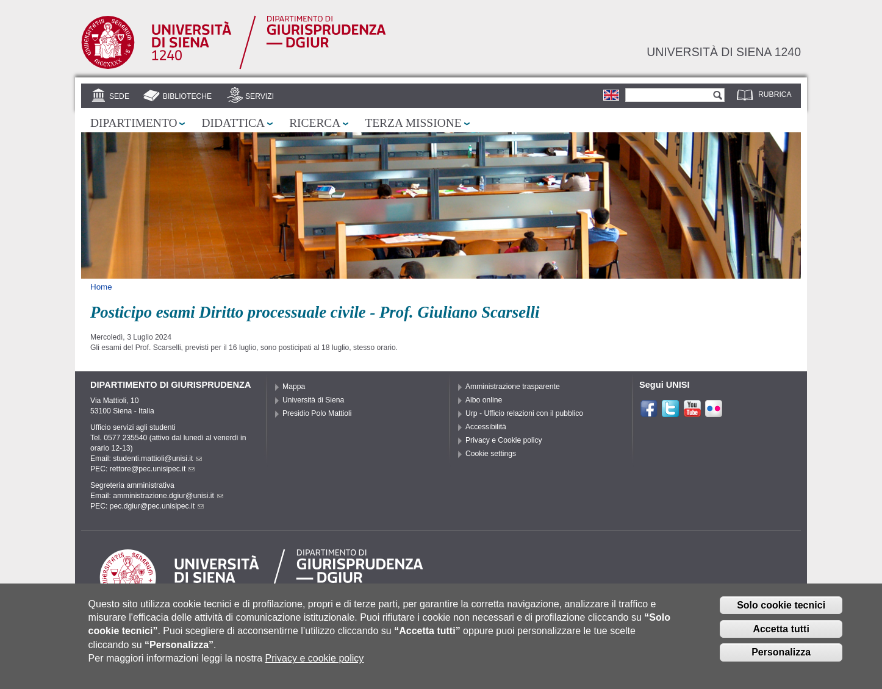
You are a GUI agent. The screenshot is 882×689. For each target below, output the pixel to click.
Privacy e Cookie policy (503, 440)
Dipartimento (133, 122)
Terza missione (413, 122)
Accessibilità (485, 427)
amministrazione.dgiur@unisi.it (168, 495)
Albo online (483, 400)
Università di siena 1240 (724, 52)
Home (101, 286)
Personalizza (781, 652)
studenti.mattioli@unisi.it (157, 458)
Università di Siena (313, 400)
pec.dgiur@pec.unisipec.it (157, 506)
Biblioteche (187, 96)
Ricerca (314, 122)
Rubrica (775, 94)
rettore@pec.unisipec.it (152, 469)
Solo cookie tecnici (781, 605)
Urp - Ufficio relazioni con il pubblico (524, 413)
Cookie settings (490, 453)
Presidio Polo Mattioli (317, 413)
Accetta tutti (781, 629)
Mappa (293, 386)
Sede (119, 96)
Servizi (259, 96)
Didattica (233, 122)
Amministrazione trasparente (512, 386)
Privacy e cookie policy (314, 658)
